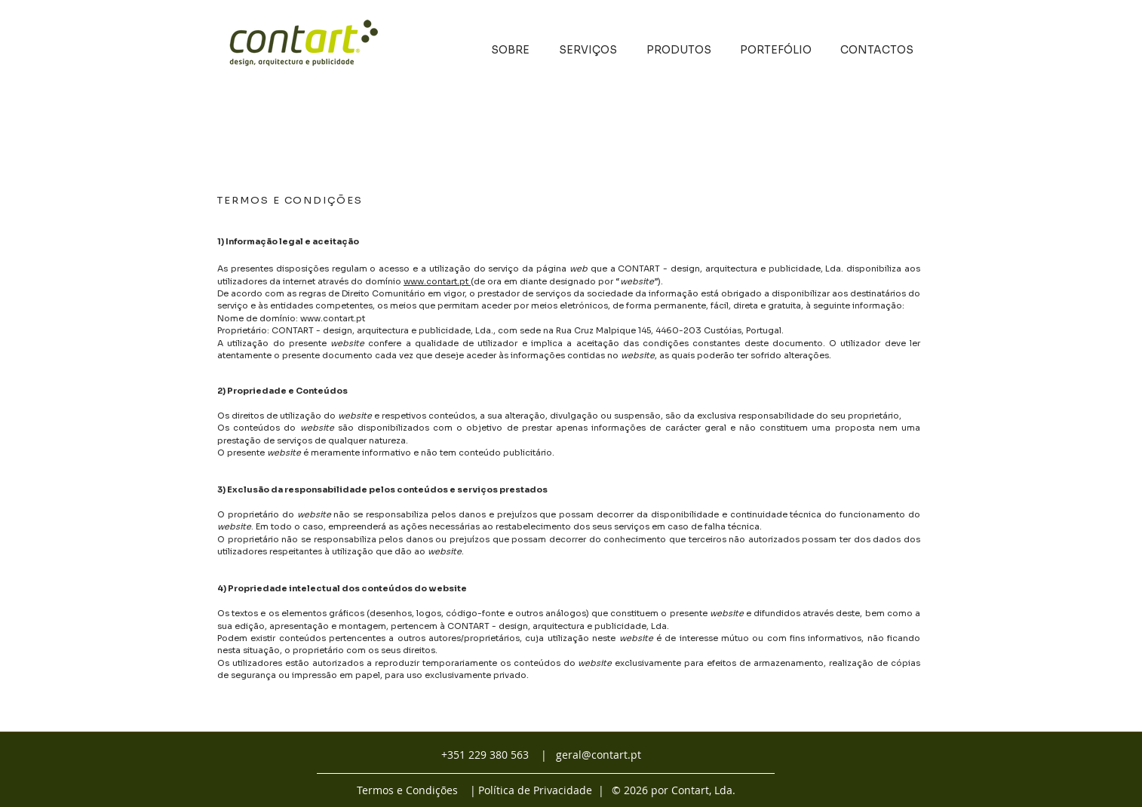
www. (415, 281)
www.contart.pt (332, 318)
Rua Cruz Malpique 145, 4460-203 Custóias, (650, 330)
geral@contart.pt (598, 754)
